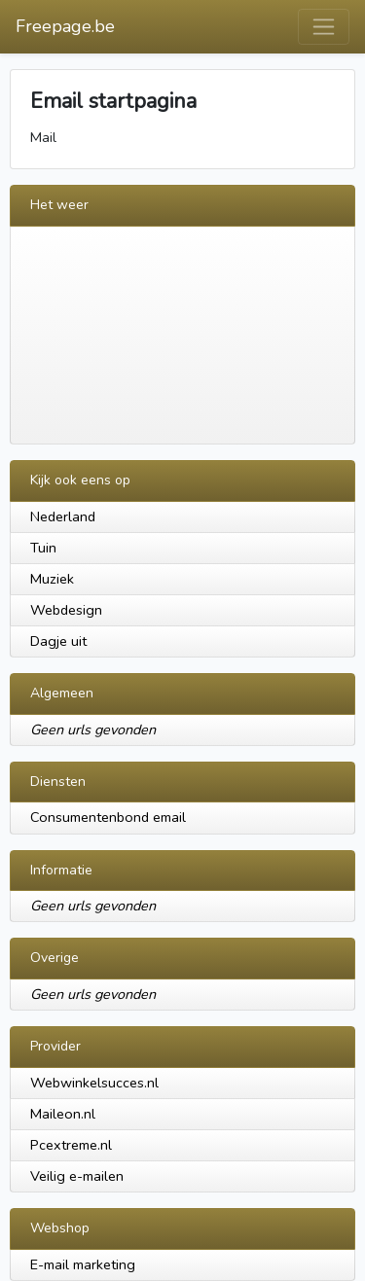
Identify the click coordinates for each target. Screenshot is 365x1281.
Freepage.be (65, 26)
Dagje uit (58, 641)
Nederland (62, 516)
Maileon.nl (62, 1113)
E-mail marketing (82, 1264)
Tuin (43, 547)
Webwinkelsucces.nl (94, 1082)
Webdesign (66, 610)
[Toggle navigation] (323, 27)
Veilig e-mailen (77, 1176)
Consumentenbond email (108, 817)
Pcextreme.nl (71, 1145)
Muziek (52, 578)
